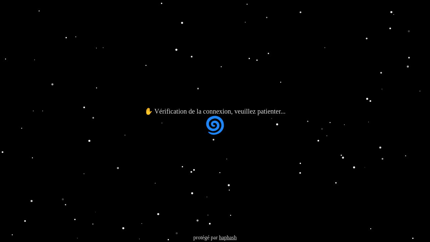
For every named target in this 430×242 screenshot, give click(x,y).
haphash (227, 237)
